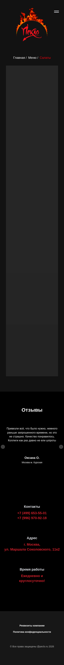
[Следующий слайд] (61, 447)
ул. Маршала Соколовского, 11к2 (32, 549)
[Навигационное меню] (56, 12)
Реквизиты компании (32, 625)
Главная (19, 57)
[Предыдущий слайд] (3, 447)
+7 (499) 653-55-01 (32, 513)
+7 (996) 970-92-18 (32, 518)
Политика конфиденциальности (32, 632)
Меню (32, 57)
